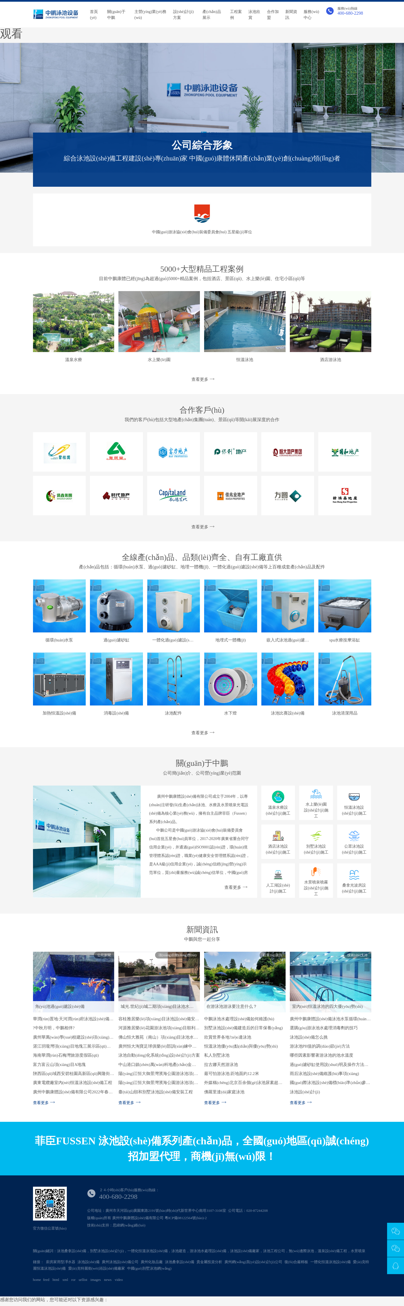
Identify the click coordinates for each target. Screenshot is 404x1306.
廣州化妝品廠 (152, 1262)
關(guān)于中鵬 (116, 15)
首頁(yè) (94, 15)
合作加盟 (273, 15)
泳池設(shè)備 (89, 1262)
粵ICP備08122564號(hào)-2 (186, 1218)
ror (73, 1280)
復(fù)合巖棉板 (296, 1262)
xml (65, 1280)
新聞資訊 (291, 15)
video (119, 1280)
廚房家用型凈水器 (60, 1262)
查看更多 (202, 379)
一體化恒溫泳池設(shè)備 (330, 1262)
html (55, 1280)
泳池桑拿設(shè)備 (179, 1262)
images (95, 1280)
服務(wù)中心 (311, 15)
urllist (83, 1280)
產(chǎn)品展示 (211, 15)
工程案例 (236, 15)
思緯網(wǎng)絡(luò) (129, 1225)
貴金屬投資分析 (209, 1262)
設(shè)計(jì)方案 (183, 15)
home (37, 1280)
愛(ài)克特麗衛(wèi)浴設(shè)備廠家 (96, 1268)
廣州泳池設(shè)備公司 (120, 1262)
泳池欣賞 (254, 15)
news (108, 1280)
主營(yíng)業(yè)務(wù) (150, 15)
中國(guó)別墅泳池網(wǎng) (149, 1268)
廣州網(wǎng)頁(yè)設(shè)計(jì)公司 (253, 1262)
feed (46, 1280)
